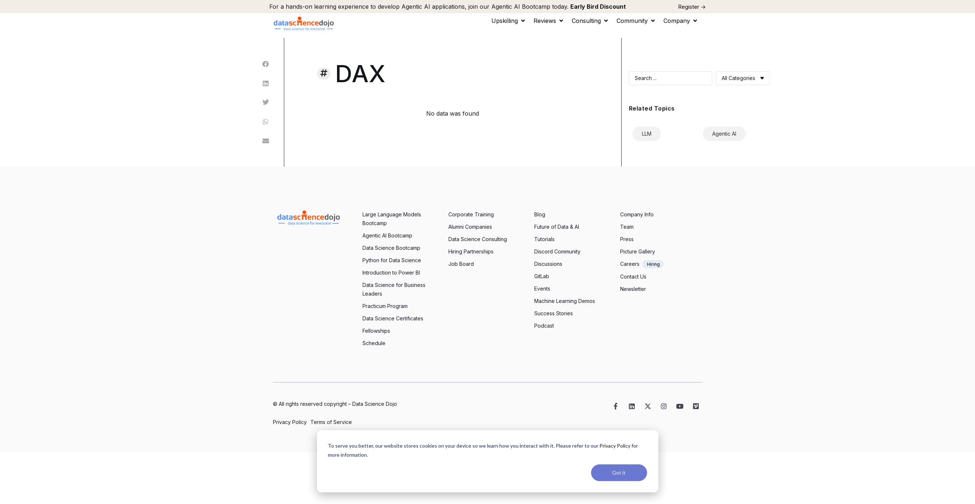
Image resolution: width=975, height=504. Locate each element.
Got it (619, 472)
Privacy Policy (614, 446)
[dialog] (487, 461)
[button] (509, 21)
